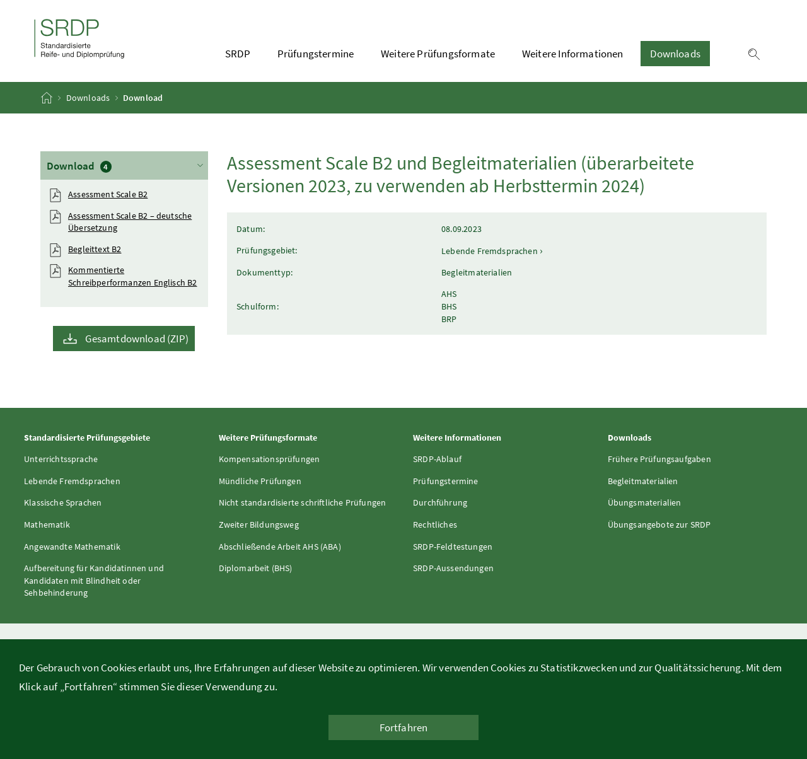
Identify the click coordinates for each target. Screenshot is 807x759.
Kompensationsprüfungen (269, 459)
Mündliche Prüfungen (260, 481)
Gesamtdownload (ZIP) (137, 338)
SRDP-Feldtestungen (452, 546)
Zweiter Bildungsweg (259, 524)
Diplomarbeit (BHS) (256, 568)
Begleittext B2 (94, 249)
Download (126, 164)
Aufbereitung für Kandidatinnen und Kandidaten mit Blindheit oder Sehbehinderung (94, 580)
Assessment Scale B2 (108, 194)
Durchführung (440, 502)
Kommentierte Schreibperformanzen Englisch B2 (132, 276)
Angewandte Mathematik (72, 546)
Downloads (675, 54)
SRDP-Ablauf (437, 459)
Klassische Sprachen (63, 502)
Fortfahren (404, 727)
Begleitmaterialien (643, 481)
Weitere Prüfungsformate (438, 54)
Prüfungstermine (315, 54)
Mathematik (47, 524)
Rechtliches (435, 524)
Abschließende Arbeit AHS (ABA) (280, 546)
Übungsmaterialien (645, 502)
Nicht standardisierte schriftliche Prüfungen (302, 502)
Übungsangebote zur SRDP (659, 524)
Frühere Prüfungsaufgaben (659, 459)
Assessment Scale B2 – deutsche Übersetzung (130, 222)
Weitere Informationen (573, 54)
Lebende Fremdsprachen (72, 481)
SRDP (237, 54)
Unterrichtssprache (61, 459)
